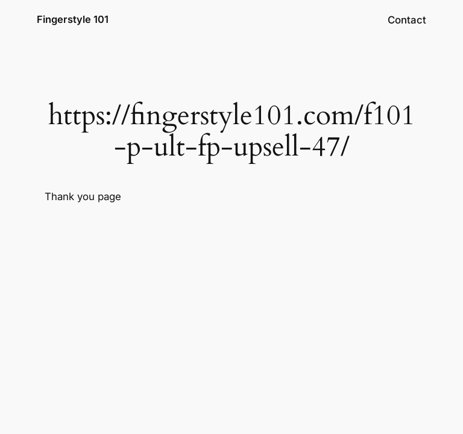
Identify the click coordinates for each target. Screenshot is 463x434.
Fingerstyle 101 (73, 19)
